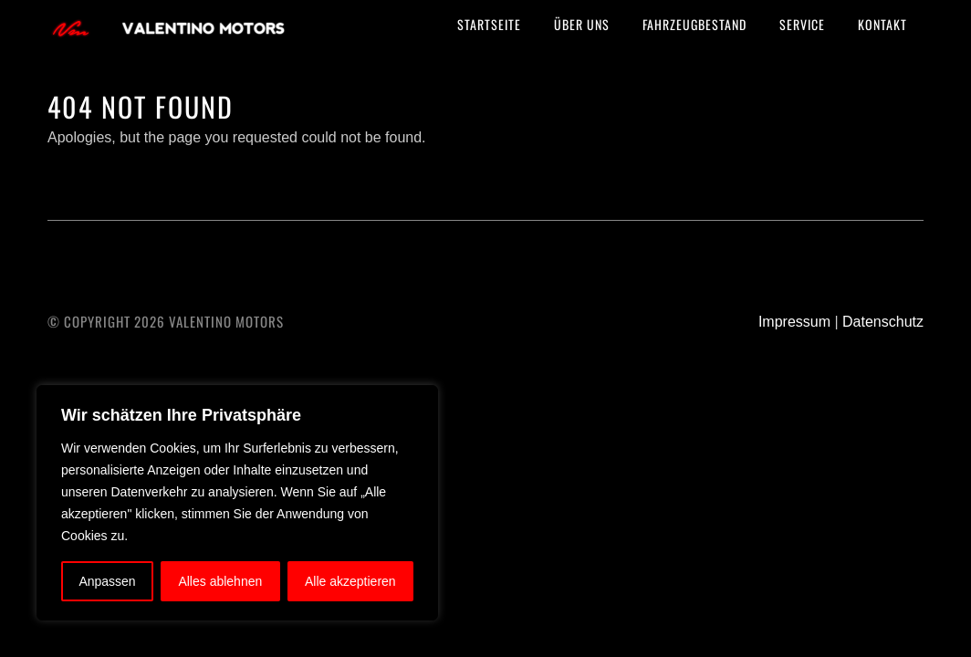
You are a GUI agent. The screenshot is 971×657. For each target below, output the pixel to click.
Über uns (582, 24)
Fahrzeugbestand (694, 24)
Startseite (489, 24)
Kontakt (882, 24)
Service (802, 24)
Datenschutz (883, 321)
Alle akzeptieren (350, 581)
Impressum (794, 321)
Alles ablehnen (220, 581)
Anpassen (106, 581)
